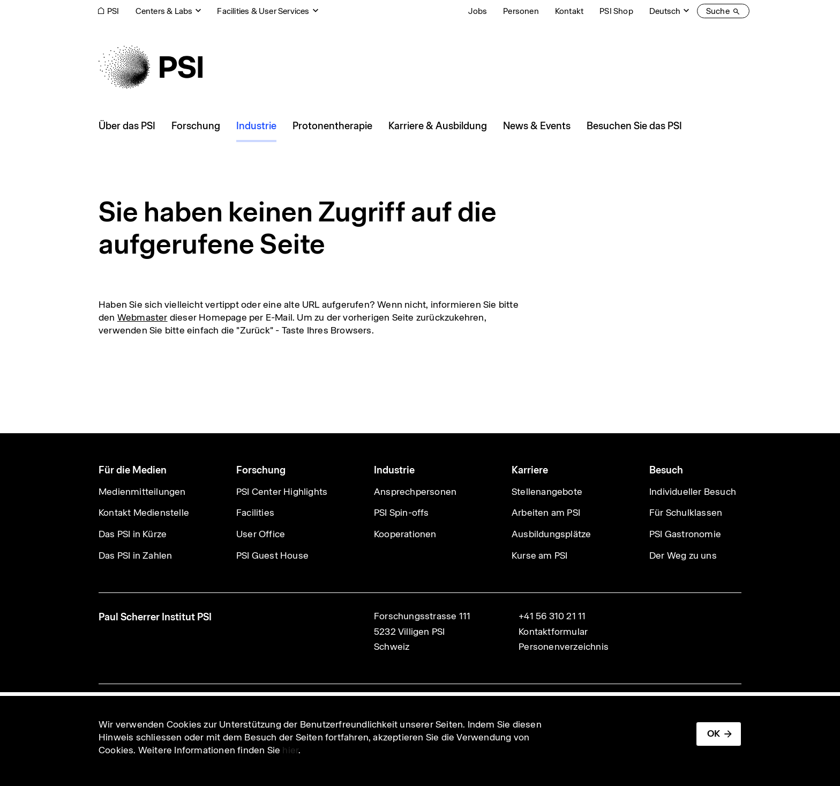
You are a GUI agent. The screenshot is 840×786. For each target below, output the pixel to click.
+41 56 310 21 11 (552, 616)
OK (713, 733)
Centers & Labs (164, 11)
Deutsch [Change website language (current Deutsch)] (664, 11)
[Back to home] (150, 67)
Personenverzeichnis (564, 646)
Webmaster (142, 317)
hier (290, 750)
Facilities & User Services (263, 11)
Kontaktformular (553, 631)
